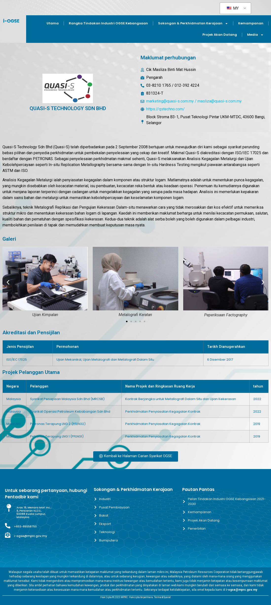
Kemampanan (250, 23)
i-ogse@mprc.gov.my (30, 536)
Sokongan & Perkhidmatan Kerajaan (193, 23)
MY (233, 8)
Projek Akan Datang (219, 34)
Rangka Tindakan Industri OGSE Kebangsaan (108, 23)
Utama (53, 23)
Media (255, 35)
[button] (8, 282)
